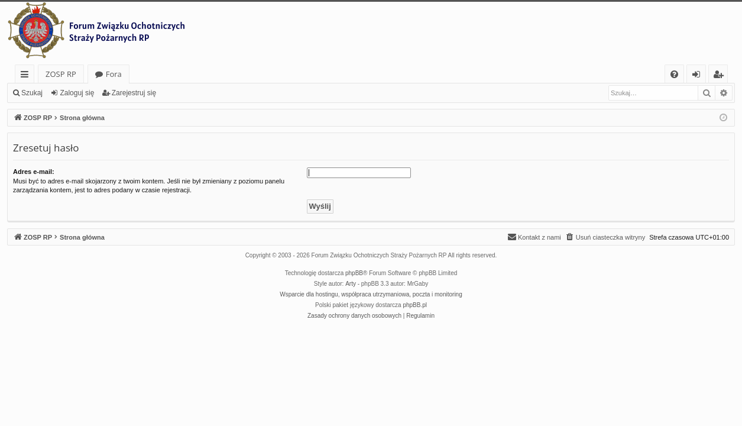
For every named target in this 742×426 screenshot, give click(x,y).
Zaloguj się (77, 93)
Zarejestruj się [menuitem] (721, 76)
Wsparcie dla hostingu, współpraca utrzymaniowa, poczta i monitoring (371, 294)
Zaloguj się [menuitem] (698, 76)
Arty (350, 283)
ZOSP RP (61, 74)
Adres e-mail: (33, 171)
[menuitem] (674, 74)
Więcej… (27, 76)
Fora (114, 74)
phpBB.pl (415, 305)
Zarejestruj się (134, 93)
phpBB (354, 273)
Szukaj (32, 93)
